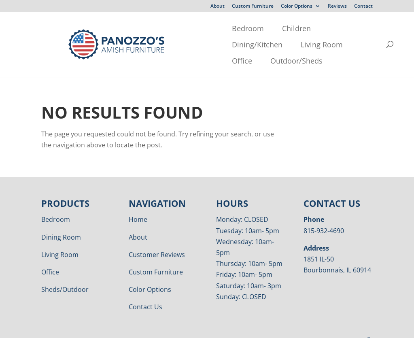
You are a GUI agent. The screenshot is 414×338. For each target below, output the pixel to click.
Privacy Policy (147, 326)
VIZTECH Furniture (249, 326)
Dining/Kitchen (203, 28)
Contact (363, 6)
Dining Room (61, 221)
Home (138, 203)
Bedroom (97, 28)
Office (318, 28)
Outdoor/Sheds (107, 44)
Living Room (268, 28)
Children (146, 28)
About (217, 6)
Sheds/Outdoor (65, 273)
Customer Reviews (157, 238)
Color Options (296, 6)
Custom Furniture (253, 6)
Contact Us (145, 290)
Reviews (337, 6)
